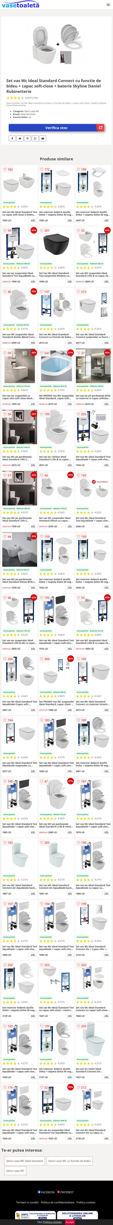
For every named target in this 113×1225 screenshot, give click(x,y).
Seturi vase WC (15, 1171)
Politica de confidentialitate (57, 1202)
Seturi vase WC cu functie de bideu (69, 1161)
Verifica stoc (74, 127)
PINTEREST (65, 1192)
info (33, 220)
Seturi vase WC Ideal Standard (24, 1161)
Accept (70, 1222)
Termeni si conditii (27, 1202)
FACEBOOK (46, 1192)
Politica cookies (86, 1202)
